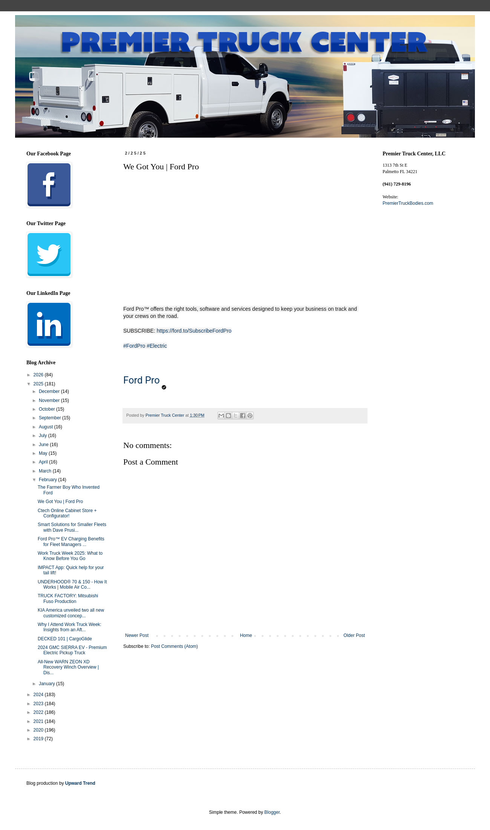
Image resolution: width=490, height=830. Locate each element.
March (46, 471)
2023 (39, 703)
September (50, 417)
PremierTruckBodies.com (408, 203)
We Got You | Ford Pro (60, 501)
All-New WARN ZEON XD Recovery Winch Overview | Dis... (68, 667)
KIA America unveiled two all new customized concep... (71, 613)
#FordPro (134, 346)
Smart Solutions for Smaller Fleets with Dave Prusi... (72, 527)
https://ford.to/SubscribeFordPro (194, 331)
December (50, 391)
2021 (39, 721)
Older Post (354, 635)
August (46, 427)
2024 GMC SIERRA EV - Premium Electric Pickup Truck (72, 650)
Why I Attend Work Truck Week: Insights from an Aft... (69, 627)
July (43, 435)
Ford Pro (141, 380)
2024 (39, 694)
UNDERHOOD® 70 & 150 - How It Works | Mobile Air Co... (72, 584)
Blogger (272, 812)
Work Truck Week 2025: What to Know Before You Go (70, 556)
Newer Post (137, 635)
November (50, 400)
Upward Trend (80, 783)
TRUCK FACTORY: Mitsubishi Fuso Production (68, 598)
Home (246, 635)
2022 (39, 712)
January (47, 683)
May (44, 453)
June (44, 444)
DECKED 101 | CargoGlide (65, 638)
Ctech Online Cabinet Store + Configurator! (67, 513)
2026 (39, 374)
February (48, 479)
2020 (39, 730)
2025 (39, 384)
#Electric (157, 346)
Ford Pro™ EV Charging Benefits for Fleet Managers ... (71, 541)
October (47, 409)
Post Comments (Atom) (174, 646)
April (44, 462)
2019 (39, 738)
